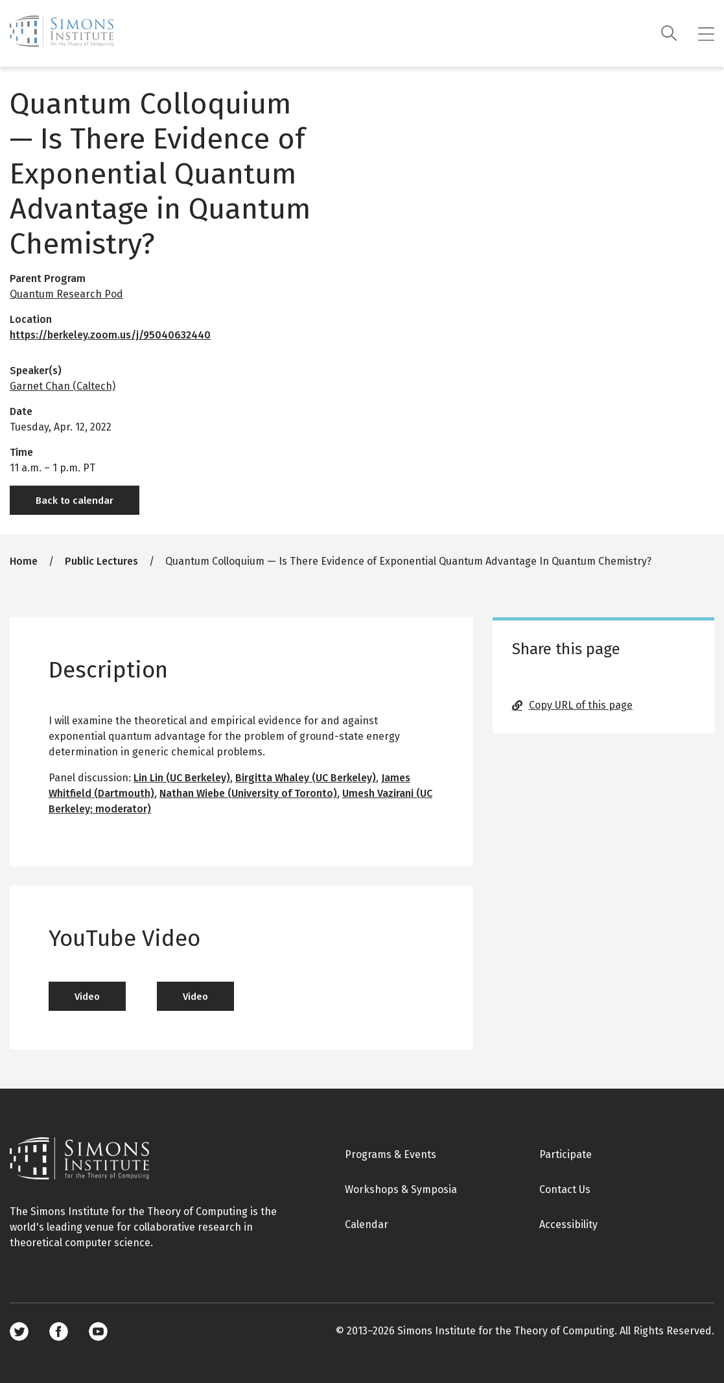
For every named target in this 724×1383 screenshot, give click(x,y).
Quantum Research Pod (66, 294)
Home (24, 561)
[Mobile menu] (706, 33)
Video (87, 996)
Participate (565, 1154)
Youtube (98, 1331)
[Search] (669, 33)
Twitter (19, 1331)
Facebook (58, 1331)
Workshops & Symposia (401, 1189)
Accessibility (568, 1224)
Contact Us (564, 1189)
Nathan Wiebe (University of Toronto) (248, 793)
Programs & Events (390, 1154)
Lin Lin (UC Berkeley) (182, 778)
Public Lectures (101, 561)
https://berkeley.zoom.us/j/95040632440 (110, 335)
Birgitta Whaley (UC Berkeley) (305, 778)
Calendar (366, 1224)
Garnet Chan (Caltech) (62, 386)
